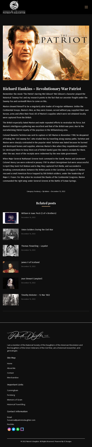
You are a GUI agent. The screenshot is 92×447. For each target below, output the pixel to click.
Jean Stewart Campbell (31, 278)
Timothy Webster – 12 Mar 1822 (35, 295)
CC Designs (67, 441)
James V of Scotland (30, 262)
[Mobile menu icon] (86, 7)
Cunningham (12, 390)
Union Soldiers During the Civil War (37, 229)
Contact (10, 373)
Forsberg (37, 191)
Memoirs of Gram (14, 399)
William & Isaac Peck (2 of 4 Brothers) (38, 213)
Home (9, 363)
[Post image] (11, 218)
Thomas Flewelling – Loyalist (34, 246)
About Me (11, 368)
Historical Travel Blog (16, 404)
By (46, 191)
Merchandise (13, 377)
